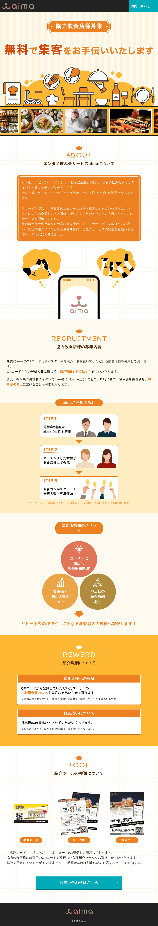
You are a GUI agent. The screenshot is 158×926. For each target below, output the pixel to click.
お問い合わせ (140, 6)
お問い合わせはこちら (79, 883)
